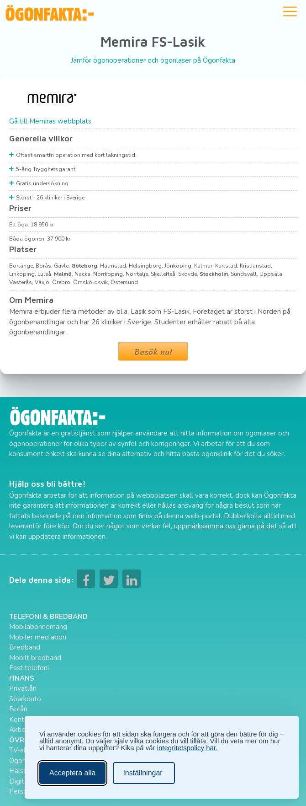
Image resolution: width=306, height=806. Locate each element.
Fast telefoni (29, 667)
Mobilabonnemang (38, 626)
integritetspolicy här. (187, 747)
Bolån (18, 709)
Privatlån (23, 688)
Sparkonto (25, 699)
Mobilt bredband (35, 657)
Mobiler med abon (37, 637)
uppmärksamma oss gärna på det (225, 526)
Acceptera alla (72, 773)
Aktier (18, 729)
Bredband (24, 647)
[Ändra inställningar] (143, 773)
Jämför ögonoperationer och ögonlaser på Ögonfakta (153, 60)
